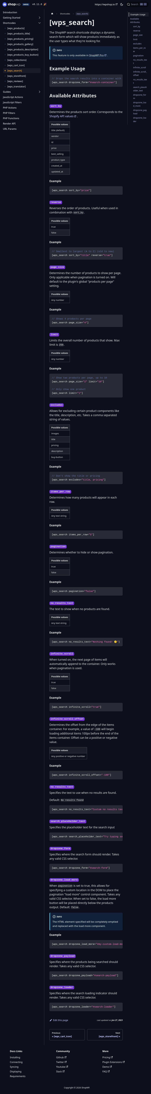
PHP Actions (10, 107)
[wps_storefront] (16, 76)
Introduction (10, 12)
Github (61, 1057)
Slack (60, 1071)
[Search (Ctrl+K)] (137, 4)
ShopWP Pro (96, 55)
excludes (137, 43)
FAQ (106, 1071)
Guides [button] (7, 91)
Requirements (17, 1076)
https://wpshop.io (106, 4)
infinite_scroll (139, 67)
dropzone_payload (140, 112)
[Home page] (52, 13)
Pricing (107, 1057)
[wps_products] (15, 28)
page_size (138, 35)
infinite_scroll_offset (140, 73)
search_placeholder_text (140, 89)
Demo (107, 1066)
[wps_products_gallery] (20, 44)
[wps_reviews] (15, 81)
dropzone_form (139, 96)
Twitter (61, 1062)
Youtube (62, 1066)
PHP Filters (9, 113)
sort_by (136, 26)
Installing (15, 1057)
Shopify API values (61, 116)
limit (135, 39)
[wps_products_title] (18, 33)
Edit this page (58, 1020)
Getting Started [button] (11, 17)
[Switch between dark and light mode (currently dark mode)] (121, 4)
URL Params (10, 128)
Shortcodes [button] (9, 23)
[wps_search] (14, 70)
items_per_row (139, 49)
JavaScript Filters (12, 102)
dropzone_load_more (139, 104)
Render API (9, 123)
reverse (136, 30)
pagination (138, 55)
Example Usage (137, 14)
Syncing (14, 1066)
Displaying (15, 1071)
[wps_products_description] (22, 49)
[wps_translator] (16, 86)
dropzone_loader (139, 119)
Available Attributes (135, 20)
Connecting (16, 1062)
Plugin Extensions (113, 1062)
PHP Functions (11, 118)
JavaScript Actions (13, 97)
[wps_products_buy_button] (22, 54)
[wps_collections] (16, 60)
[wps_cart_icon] (16, 65)
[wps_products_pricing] (20, 38)
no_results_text (140, 61)
